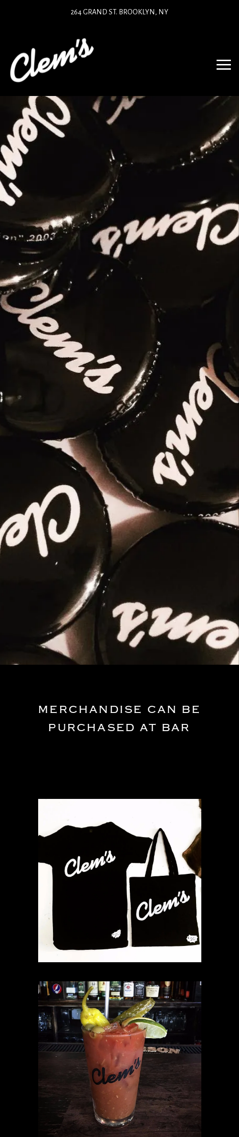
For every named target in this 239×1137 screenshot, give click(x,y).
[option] (119, 380)
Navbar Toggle (220, 60)
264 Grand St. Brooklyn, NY (119, 12)
